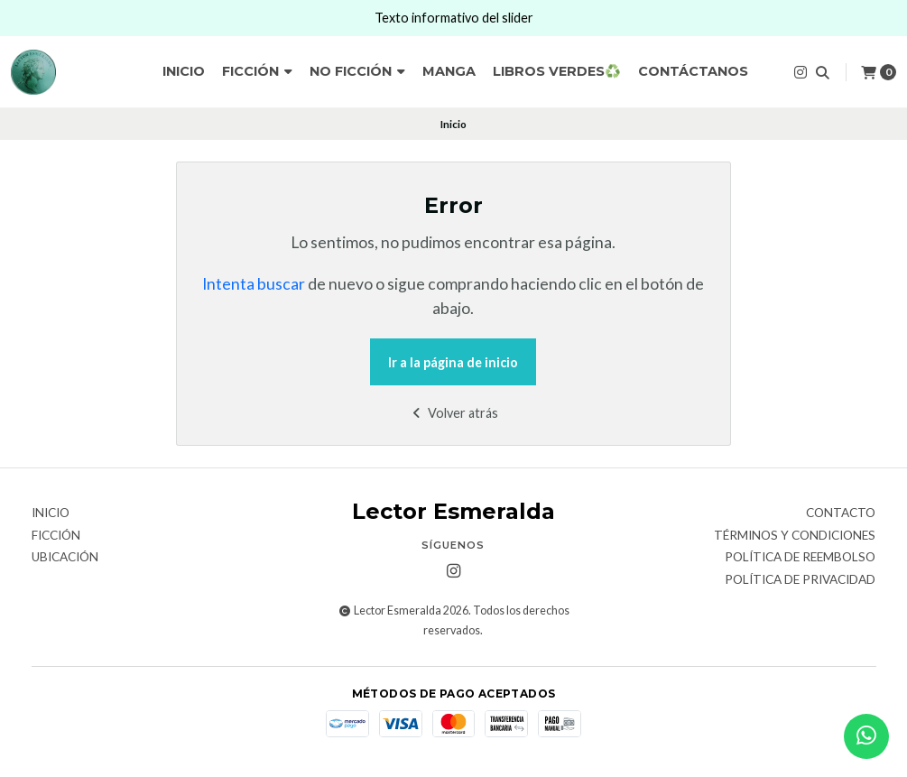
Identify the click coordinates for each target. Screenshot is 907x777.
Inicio (183, 71)
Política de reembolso (800, 557)
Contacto (840, 513)
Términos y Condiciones (794, 536)
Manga (449, 71)
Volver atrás (453, 413)
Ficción (257, 71)
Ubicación (65, 557)
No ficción (357, 71)
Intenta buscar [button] (253, 283)
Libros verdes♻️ (557, 71)
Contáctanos (693, 71)
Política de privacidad (800, 580)
